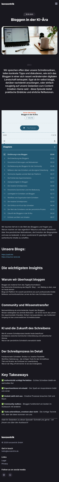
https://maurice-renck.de (11, 257)
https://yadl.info (7, 255)
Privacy (5, 464)
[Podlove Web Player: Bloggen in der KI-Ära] (29, 165)
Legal (4, 461)
